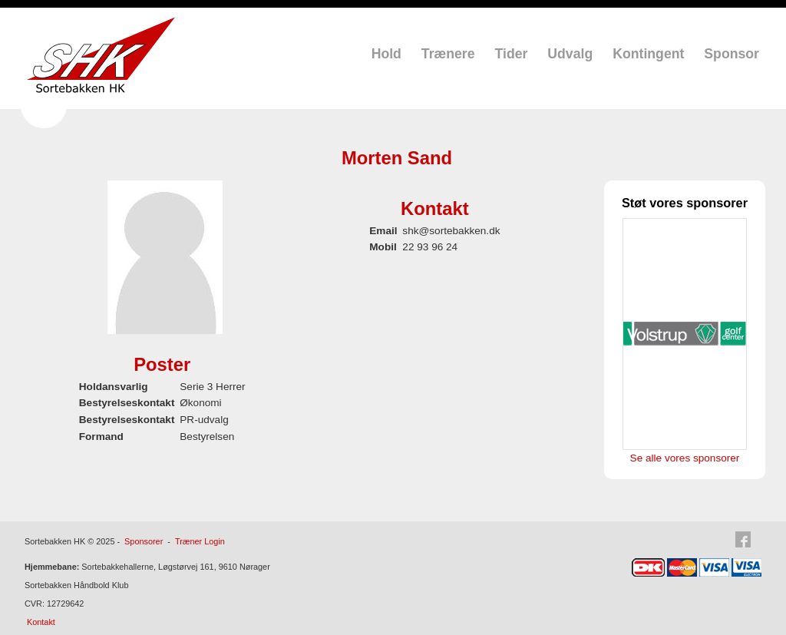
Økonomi (200, 402)
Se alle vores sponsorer (685, 458)
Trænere (448, 53)
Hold (386, 53)
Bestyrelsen (207, 436)
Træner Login (200, 541)
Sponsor (731, 53)
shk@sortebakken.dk (451, 230)
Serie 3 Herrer (212, 386)
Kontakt (41, 622)
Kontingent (648, 53)
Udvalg (570, 53)
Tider (511, 53)
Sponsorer (143, 541)
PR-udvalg (204, 419)
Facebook (747, 540)
